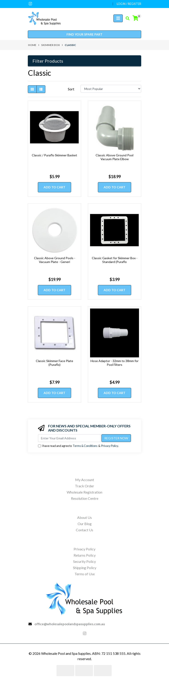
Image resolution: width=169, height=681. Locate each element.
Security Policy (84, 561)
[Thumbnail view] (32, 89)
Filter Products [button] (47, 61)
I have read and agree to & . (78, 446)
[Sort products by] (110, 89)
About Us (84, 517)
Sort (71, 89)
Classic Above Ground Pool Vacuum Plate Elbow (114, 157)
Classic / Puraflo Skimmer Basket (54, 155)
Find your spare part (84, 34)
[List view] (40, 89)
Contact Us (84, 530)
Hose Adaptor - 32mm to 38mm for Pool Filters (115, 362)
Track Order (84, 486)
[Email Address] (69, 438)
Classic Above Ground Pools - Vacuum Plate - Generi (54, 260)
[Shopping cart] (135, 18)
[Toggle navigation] (118, 18)
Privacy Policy (109, 446)
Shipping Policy (84, 568)
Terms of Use (84, 574)
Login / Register (129, 4)
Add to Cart (54, 187)
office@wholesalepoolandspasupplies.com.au (69, 624)
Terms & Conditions (85, 446)
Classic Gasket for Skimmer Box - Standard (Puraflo (114, 260)
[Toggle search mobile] (126, 18)
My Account (84, 480)
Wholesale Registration (84, 492)
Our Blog (85, 524)
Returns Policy (85, 555)
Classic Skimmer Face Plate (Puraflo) (54, 362)
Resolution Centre (84, 498)
